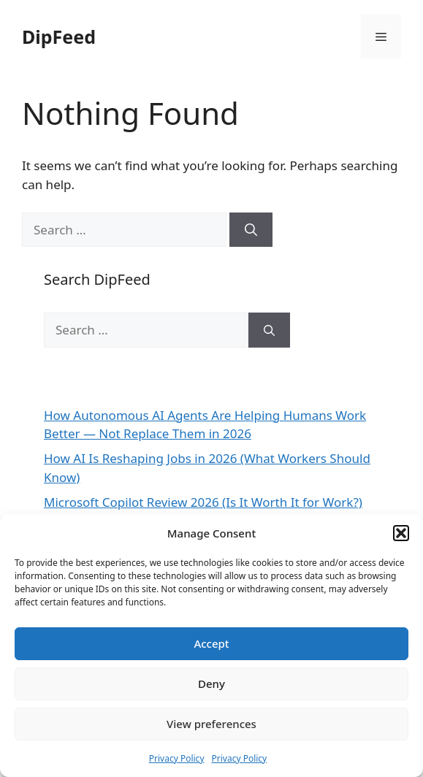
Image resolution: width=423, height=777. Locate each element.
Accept (211, 643)
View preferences (211, 723)
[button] (401, 533)
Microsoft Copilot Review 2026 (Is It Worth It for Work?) (203, 502)
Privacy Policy (177, 758)
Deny (211, 683)
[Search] (251, 230)
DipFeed (59, 36)
